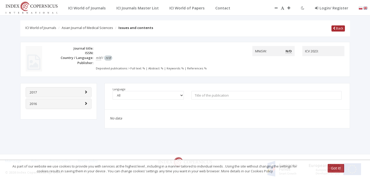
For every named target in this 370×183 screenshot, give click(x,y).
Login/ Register (331, 7)
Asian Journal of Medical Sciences (87, 27)
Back (338, 28)
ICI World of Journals (40, 27)
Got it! (336, 168)
